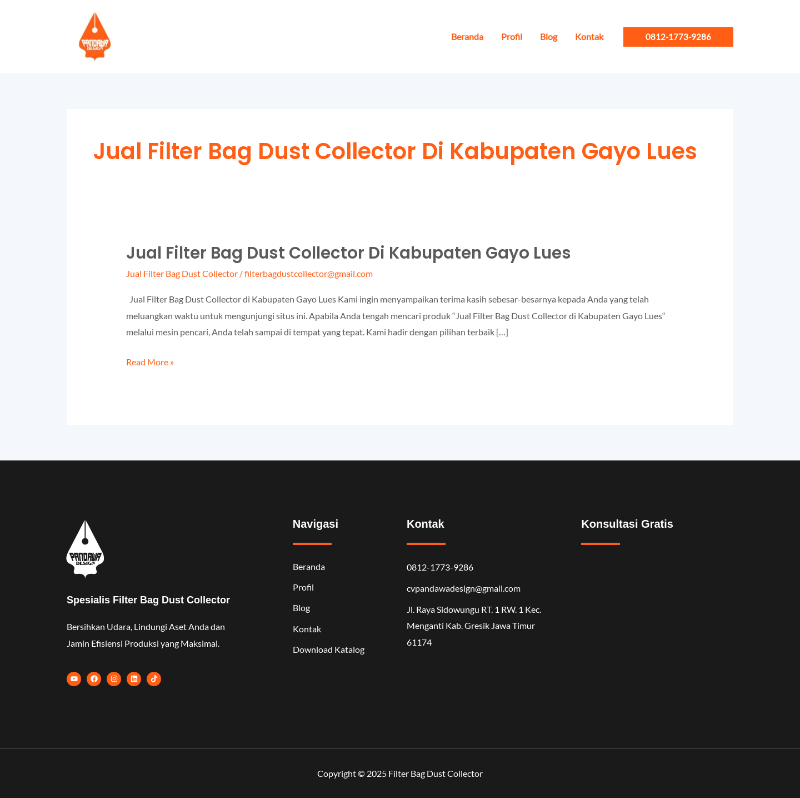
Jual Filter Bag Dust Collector (182, 273)
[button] (678, 37)
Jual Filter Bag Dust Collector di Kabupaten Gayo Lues (351, 253)
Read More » (150, 362)
